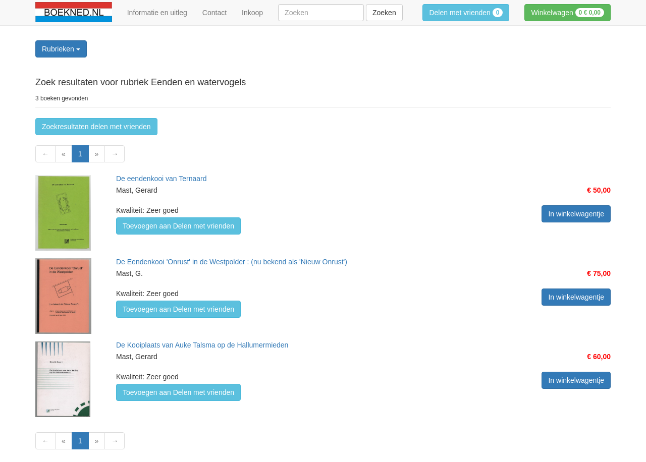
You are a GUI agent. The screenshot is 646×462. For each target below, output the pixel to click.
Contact (214, 13)
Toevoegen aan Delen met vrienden (178, 226)
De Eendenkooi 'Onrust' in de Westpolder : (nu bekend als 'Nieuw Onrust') (231, 262)
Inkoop (252, 13)
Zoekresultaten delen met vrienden (96, 127)
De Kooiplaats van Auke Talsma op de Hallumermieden (202, 345)
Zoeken (384, 13)
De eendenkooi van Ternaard (161, 179)
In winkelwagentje (576, 214)
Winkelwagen (567, 12)
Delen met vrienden (466, 12)
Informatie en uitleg (157, 13)
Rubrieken (61, 49)
